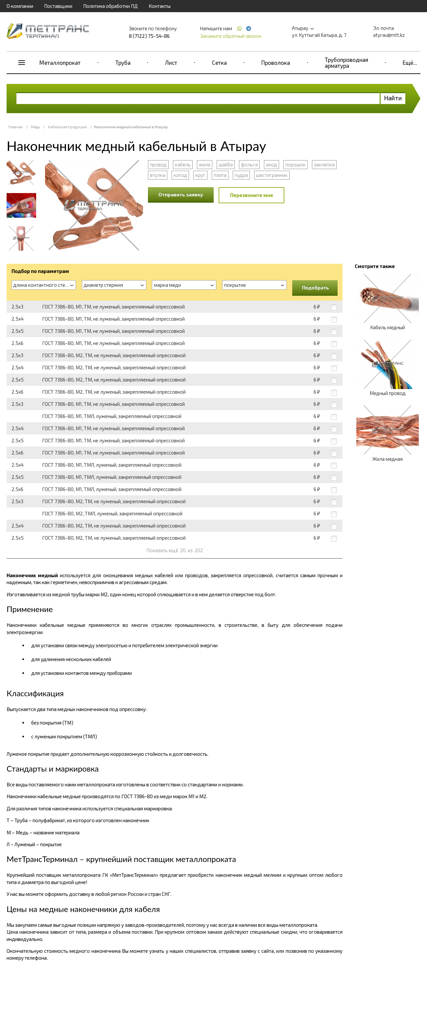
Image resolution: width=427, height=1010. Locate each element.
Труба (122, 62)
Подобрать (315, 287)
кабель (183, 164)
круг (200, 175)
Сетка (219, 62)
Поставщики (58, 6)
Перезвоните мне (251, 195)
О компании (20, 6)
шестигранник (272, 175)
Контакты (160, 6)
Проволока (275, 62)
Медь (35, 127)
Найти (393, 98)
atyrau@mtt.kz (389, 35)
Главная (15, 127)
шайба (226, 164)
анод (271, 164)
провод (158, 164)
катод (180, 175)
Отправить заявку (180, 194)
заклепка (324, 164)
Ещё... (410, 62)
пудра (241, 175)
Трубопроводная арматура (346, 62)
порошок (295, 164)
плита (220, 175)
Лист (171, 62)
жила (204, 164)
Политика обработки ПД (110, 6)
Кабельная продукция (67, 127)
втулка (157, 175)
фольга (249, 164)
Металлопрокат (60, 62)
